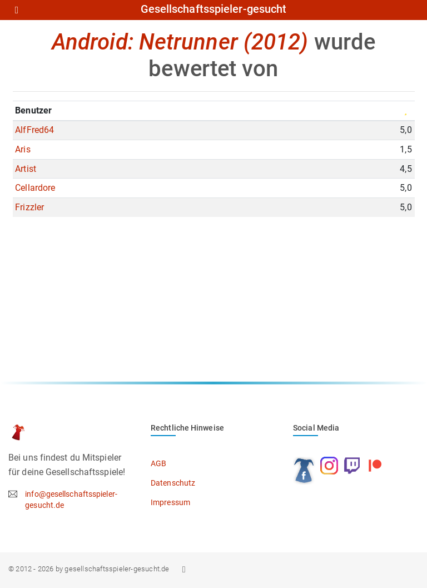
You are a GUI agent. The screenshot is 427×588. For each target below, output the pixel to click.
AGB (158, 463)
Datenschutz (173, 482)
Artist (25, 169)
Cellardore (35, 187)
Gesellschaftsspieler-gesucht (214, 9)
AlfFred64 (34, 130)
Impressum (170, 502)
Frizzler (29, 207)
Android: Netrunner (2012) (180, 42)
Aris (22, 149)
